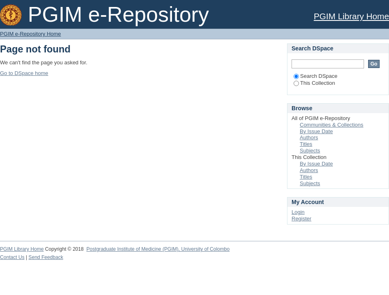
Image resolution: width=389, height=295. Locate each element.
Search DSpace (315, 76)
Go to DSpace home (24, 73)
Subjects (310, 151)
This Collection (314, 83)
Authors (309, 137)
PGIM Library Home (351, 16)
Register (301, 219)
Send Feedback (46, 257)
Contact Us (12, 257)
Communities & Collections (331, 125)
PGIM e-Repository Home (30, 34)
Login (298, 212)
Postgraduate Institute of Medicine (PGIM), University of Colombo (158, 249)
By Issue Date (316, 131)
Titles (306, 144)
